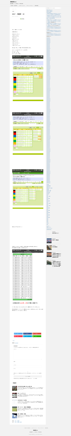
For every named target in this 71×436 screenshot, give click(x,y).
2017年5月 (48, 82)
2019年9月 (48, 61)
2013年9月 (48, 125)
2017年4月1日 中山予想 (22, 400)
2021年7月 (48, 44)
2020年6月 (48, 50)
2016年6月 (48, 91)
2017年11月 (48, 77)
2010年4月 (48, 166)
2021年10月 (48, 42)
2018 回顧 (48, 212)
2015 (47, 204)
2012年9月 (48, 139)
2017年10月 (48, 78)
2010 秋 (48, 193)
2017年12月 (48, 76)
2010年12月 (48, 159)
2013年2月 (48, 133)
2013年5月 (48, 130)
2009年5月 (48, 175)
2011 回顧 (48, 196)
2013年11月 (48, 123)
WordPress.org (49, 229)
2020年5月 (48, 51)
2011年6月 (48, 152)
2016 (47, 206)
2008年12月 (48, 181)
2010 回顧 (48, 192)
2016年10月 (48, 90)
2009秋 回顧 (49, 190)
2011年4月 (48, 154)
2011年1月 (48, 158)
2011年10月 (48, 151)
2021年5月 (48, 47)
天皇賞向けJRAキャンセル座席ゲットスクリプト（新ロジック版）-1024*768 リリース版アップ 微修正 (54, 21)
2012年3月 (48, 145)
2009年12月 (48, 171)
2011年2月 (48, 157)
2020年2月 (48, 55)
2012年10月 (48, 138)
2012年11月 (48, 137)
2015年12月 (48, 98)
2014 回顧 (48, 203)
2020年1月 (48, 56)
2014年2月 (48, 120)
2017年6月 (48, 81)
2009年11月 (48, 172)
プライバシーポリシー (29, 5)
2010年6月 (48, 164)
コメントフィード (49, 228)
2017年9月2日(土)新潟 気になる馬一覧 (25, 386)
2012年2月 (48, 146)
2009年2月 (48, 179)
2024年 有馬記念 (49, 11)
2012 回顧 (48, 198)
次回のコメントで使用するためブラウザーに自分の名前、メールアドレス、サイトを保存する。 (28, 374)
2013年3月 (48, 132)
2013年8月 (48, 126)
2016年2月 (48, 96)
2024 (47, 220)
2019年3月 (48, 63)
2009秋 (48, 189)
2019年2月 (48, 64)
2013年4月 (48, 131)
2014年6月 (48, 116)
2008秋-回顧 (49, 185)
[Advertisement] (20, 25)
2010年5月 (48, 165)
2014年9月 (48, 112)
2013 (47, 199)
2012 (47, 197)
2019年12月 (48, 57)
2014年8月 (48, 113)
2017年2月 (48, 85)
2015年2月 (48, 106)
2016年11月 (48, 89)
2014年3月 (48, 119)
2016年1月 (48, 97)
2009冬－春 (48, 186)
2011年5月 (48, 153)
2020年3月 (48, 54)
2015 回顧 (48, 205)
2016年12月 (48, 88)
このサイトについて (22, 5)
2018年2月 (48, 75)
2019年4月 (48, 62)
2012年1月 (48, 147)
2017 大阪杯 (17, 420)
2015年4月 (48, 104)
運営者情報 (36, 5)
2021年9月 (48, 43)
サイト (15, 368)
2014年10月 (48, 111)
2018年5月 (48, 71)
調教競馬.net (13, 1)
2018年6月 (48, 70)
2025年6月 (48, 37)
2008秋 (48, 184)
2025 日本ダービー (55, 233)
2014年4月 (48, 118)
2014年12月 (48, 109)
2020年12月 (48, 48)
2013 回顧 (48, 200)
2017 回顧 (48, 210)
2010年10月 (48, 161)
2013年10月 (48, 124)
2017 (13, 340)
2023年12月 (48, 40)
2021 (47, 218)
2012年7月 (48, 140)
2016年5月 (48, 92)
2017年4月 (48, 83)
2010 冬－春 (48, 191)
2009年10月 (48, 173)
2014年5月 (48, 117)
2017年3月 (48, 84)
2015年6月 (48, 102)
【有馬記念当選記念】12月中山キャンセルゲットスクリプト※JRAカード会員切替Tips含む (56, 255)
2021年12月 (48, 41)
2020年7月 (48, 49)
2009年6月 (48, 174)
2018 (47, 211)
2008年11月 (48, 182)
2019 (47, 213)
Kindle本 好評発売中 (14, 5)
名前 (14, 361)
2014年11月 (48, 110)
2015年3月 (48, 105)
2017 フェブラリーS (21, 393)
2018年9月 (48, 69)
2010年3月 (48, 167)
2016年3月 (48, 95)
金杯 (47, 224)
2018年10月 (48, 68)
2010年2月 (48, 168)
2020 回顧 (48, 217)
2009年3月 (48, 178)
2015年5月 (48, 103)
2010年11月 (48, 160)
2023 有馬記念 (49, 12)
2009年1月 (48, 180)
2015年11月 (48, 99)
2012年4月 (48, 144)
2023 (47, 219)
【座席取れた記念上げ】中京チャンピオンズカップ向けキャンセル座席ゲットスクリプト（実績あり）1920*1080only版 (54, 17)
